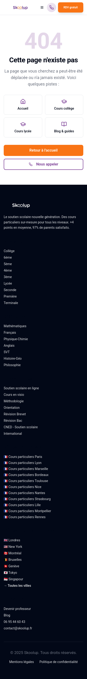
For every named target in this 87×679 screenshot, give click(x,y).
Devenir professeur (17, 609)
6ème (8, 257)
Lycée (8, 283)
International (13, 433)
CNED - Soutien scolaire (21, 427)
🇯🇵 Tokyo (10, 572)
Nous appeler (43, 164)
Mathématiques (15, 326)
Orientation (12, 407)
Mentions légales (21, 662)
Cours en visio (14, 395)
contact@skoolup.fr (18, 628)
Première (10, 296)
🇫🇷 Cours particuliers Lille (22, 505)
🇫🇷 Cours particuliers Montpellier (27, 511)
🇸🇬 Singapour (13, 579)
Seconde (10, 290)
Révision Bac (13, 420)
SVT (7, 352)
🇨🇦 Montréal (12, 553)
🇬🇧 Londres (12, 540)
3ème (8, 277)
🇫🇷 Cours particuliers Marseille (26, 469)
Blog (7, 615)
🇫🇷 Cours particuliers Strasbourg (27, 499)
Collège (9, 251)
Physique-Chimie (16, 339)
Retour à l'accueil (43, 150)
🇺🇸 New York (13, 547)
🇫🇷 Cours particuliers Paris (23, 457)
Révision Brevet (15, 414)
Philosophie (12, 365)
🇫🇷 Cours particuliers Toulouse (26, 481)
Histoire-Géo (13, 358)
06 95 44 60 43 (14, 622)
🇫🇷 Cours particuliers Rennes (24, 517)
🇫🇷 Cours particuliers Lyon (23, 463)
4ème (8, 270)
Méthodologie (14, 401)
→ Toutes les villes (17, 585)
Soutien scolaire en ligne (21, 388)
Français (10, 332)
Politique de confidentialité (58, 662)
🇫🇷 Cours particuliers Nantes (24, 493)
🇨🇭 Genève (11, 566)
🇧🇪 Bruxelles (13, 560)
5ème (8, 264)
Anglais (9, 345)
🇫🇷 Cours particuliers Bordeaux (26, 475)
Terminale (11, 303)
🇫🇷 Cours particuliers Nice (22, 487)
